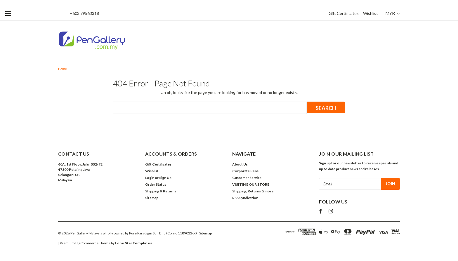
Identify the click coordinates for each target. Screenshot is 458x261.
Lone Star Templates (133, 243)
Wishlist (370, 13)
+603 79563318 (84, 13)
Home (62, 69)
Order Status (155, 184)
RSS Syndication (245, 198)
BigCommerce (86, 243)
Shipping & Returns (160, 191)
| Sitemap (204, 233)
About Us (240, 164)
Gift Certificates (344, 13)
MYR (392, 13)
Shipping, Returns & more (252, 191)
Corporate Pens (245, 171)
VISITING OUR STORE (250, 184)
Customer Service (246, 177)
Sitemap (151, 198)
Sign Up (165, 177)
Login (149, 177)
